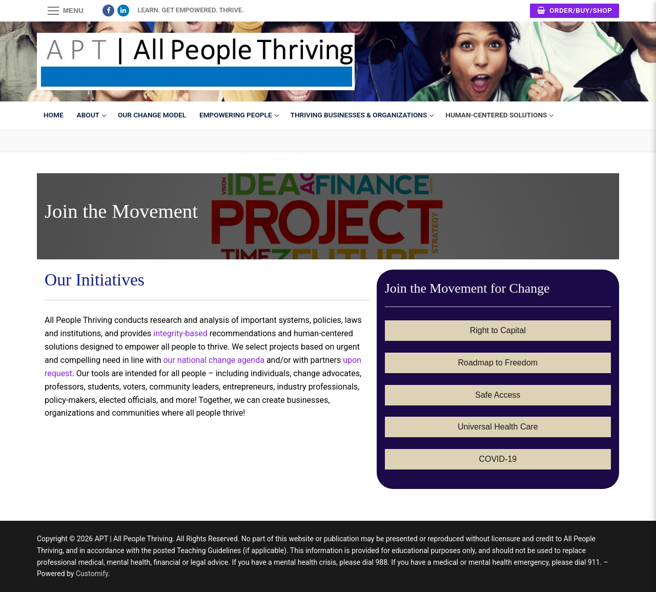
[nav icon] (65, 11)
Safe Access (497, 395)
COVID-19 (498, 459)
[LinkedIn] (123, 10)
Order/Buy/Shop (574, 10)
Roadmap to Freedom (498, 362)
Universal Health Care (498, 426)
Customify (92, 573)
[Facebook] (108, 10)
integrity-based (180, 333)
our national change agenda (213, 360)
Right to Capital (498, 330)
